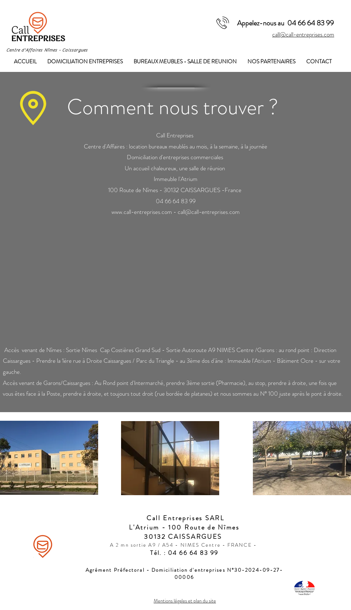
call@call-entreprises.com (303, 34)
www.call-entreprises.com (141, 212)
